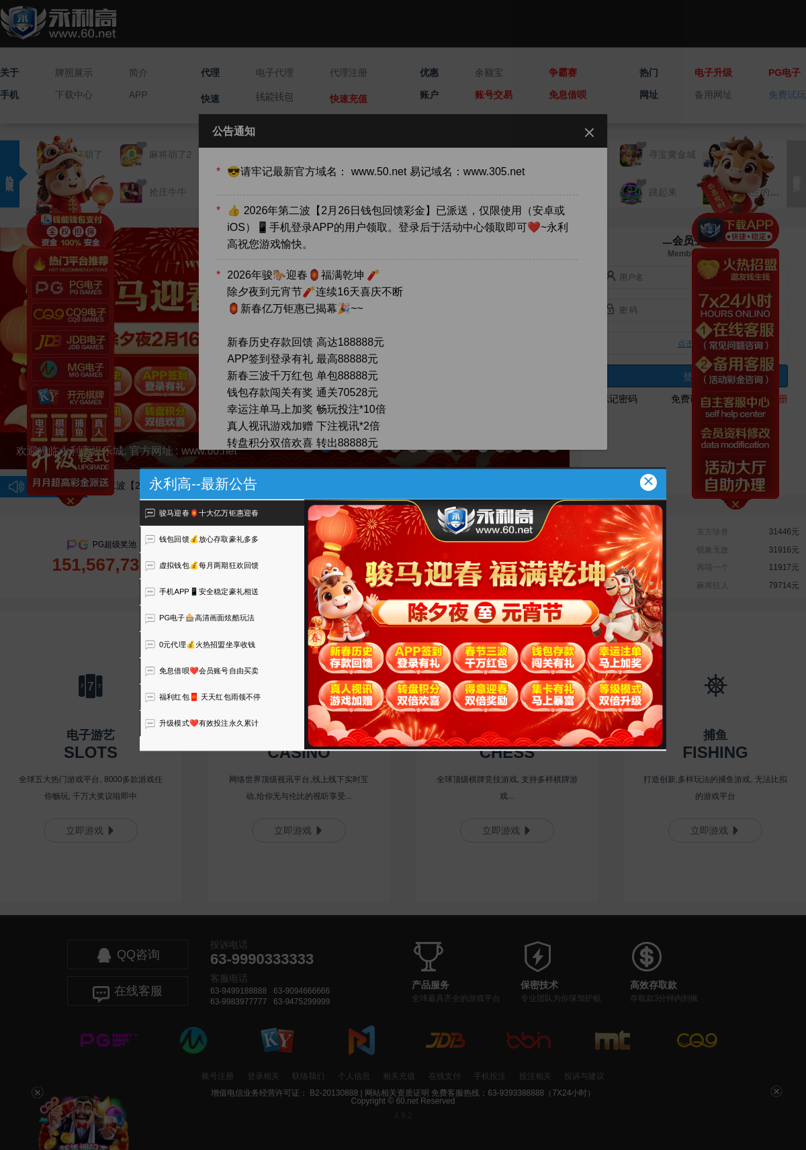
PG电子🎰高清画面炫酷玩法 (200, 618)
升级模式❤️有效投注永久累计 (202, 723)
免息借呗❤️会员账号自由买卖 (202, 671)
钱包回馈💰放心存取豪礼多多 (202, 539)
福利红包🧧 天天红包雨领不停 (203, 697)
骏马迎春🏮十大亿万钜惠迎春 (202, 512)
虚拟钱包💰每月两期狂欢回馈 (202, 565)
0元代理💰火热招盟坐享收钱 (200, 644)
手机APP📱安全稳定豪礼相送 (202, 591)
